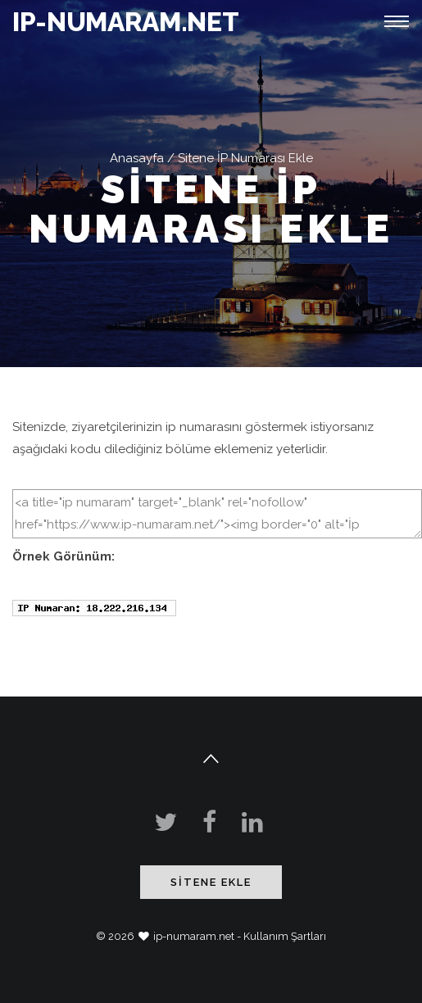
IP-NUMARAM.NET (125, 22)
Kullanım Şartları (284, 936)
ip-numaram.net (193, 936)
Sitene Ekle (211, 882)
